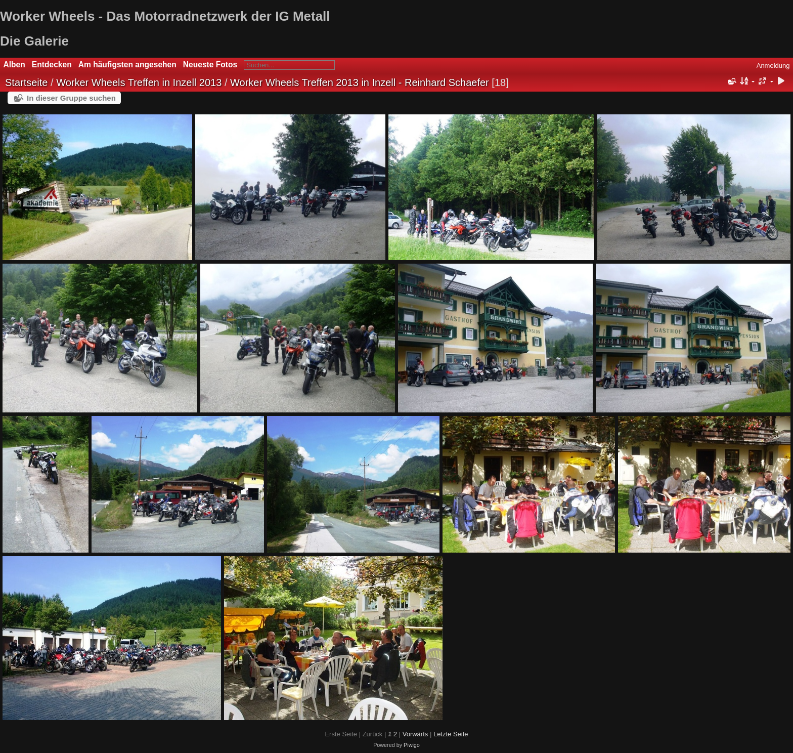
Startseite (26, 82)
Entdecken (52, 64)
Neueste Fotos (210, 64)
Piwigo (412, 745)
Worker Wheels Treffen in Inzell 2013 (139, 82)
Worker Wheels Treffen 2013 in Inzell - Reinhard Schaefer (359, 82)
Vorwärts (415, 734)
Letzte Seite (450, 734)
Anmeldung (773, 65)
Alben (14, 64)
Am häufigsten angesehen (127, 64)
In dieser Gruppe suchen (71, 98)
